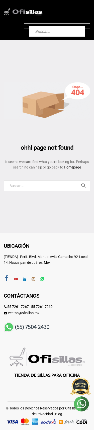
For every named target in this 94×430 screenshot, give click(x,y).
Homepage (72, 167)
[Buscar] (76, 26)
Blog (58, 414)
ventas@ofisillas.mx (23, 313)
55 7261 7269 (42, 307)
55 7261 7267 (18, 307)
